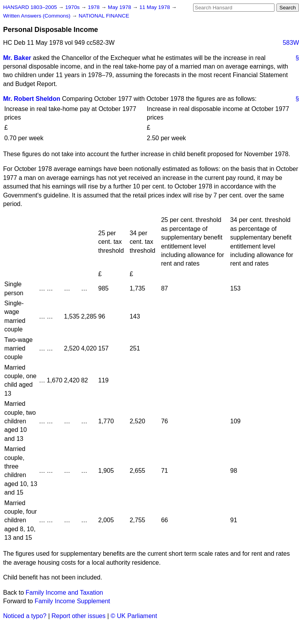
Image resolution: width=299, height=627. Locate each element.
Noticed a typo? (24, 616)
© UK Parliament (134, 616)
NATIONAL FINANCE (104, 16)
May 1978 (120, 7)
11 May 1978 (155, 7)
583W (291, 42)
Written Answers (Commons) (37, 16)
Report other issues (78, 616)
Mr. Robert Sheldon (31, 98)
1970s (73, 7)
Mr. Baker (17, 58)
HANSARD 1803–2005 (30, 7)
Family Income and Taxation (64, 592)
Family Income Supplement (72, 601)
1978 (94, 7)
